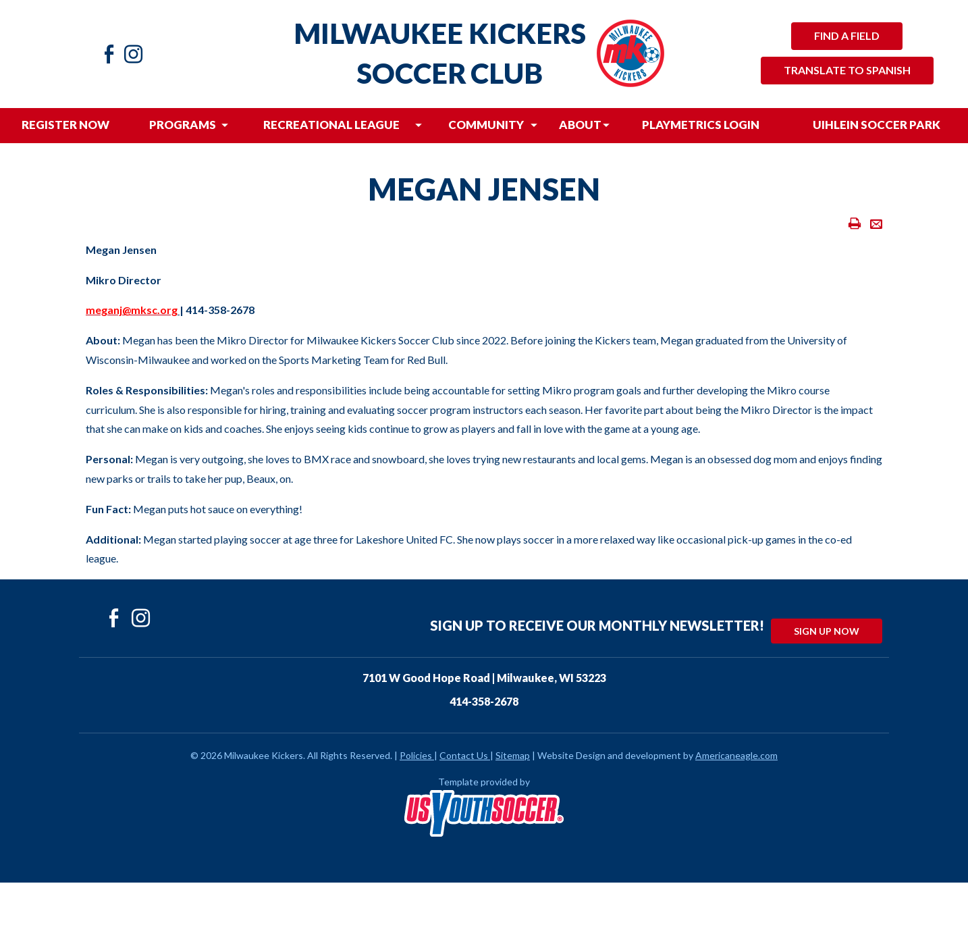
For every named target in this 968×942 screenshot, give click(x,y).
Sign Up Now (826, 631)
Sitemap (512, 755)
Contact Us (463, 755)
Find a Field (847, 35)
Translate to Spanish (847, 69)
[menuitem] (65, 125)
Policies (417, 755)
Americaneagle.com (736, 755)
